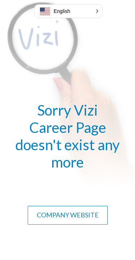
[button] (68, 11)
